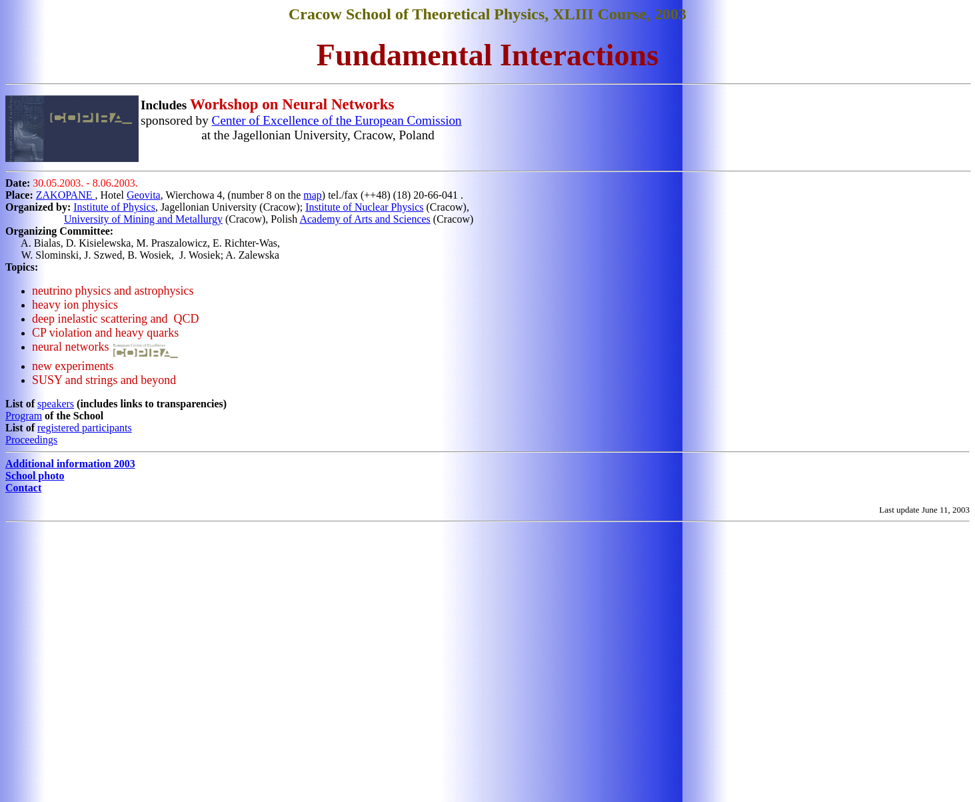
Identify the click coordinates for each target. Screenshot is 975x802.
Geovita (144, 195)
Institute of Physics (114, 207)
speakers (55, 403)
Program (23, 415)
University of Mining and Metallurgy (143, 219)
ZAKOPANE (65, 195)
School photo (34, 475)
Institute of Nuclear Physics (364, 207)
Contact (23, 487)
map (312, 195)
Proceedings (31, 439)
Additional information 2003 (70, 463)
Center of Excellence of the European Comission (337, 120)
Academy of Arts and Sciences (364, 219)
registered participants (84, 427)
